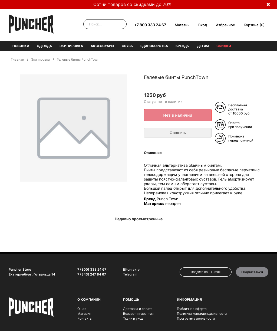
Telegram (130, 274)
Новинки (20, 46)
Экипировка (71, 46)
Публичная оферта (192, 309)
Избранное (225, 25)
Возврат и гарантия (138, 314)
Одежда (44, 46)
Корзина (251, 25)
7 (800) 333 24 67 (91, 269)
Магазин (182, 25)
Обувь (127, 46)
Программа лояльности (196, 318)
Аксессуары (102, 46)
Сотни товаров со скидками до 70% (132, 4)
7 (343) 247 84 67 (91, 274)
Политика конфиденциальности (202, 314)
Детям (203, 46)
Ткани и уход (133, 318)
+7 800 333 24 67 (150, 24)
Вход (202, 25)
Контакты (84, 318)
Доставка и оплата (138, 309)
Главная (17, 59)
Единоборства (154, 46)
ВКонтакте (131, 269)
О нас (81, 309)
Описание (153, 152)
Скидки (223, 46)
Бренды (183, 46)
